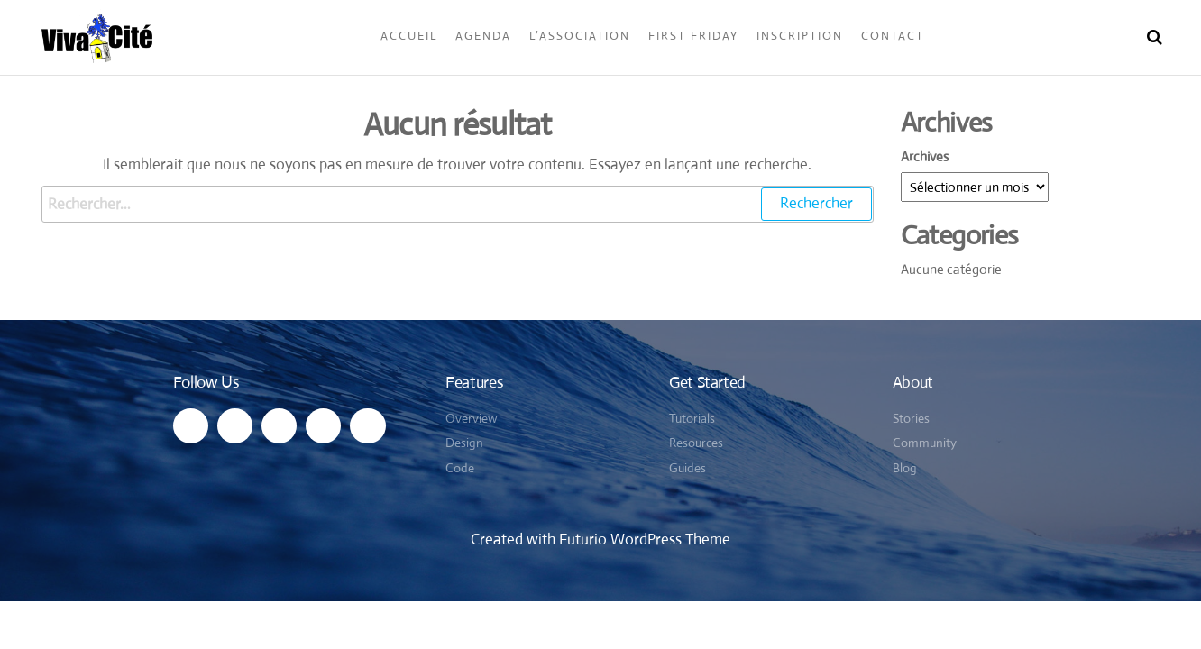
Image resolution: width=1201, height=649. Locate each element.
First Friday (693, 35)
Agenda (483, 35)
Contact (892, 35)
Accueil (408, 35)
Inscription (799, 35)
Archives (925, 156)
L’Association (579, 35)
